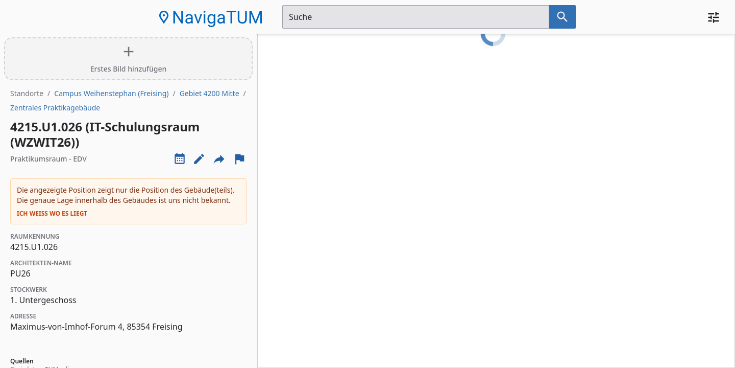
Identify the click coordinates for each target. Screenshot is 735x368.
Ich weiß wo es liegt (52, 214)
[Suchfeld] (416, 17)
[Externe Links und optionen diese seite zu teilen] (219, 159)
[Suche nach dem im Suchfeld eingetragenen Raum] (562, 17)
